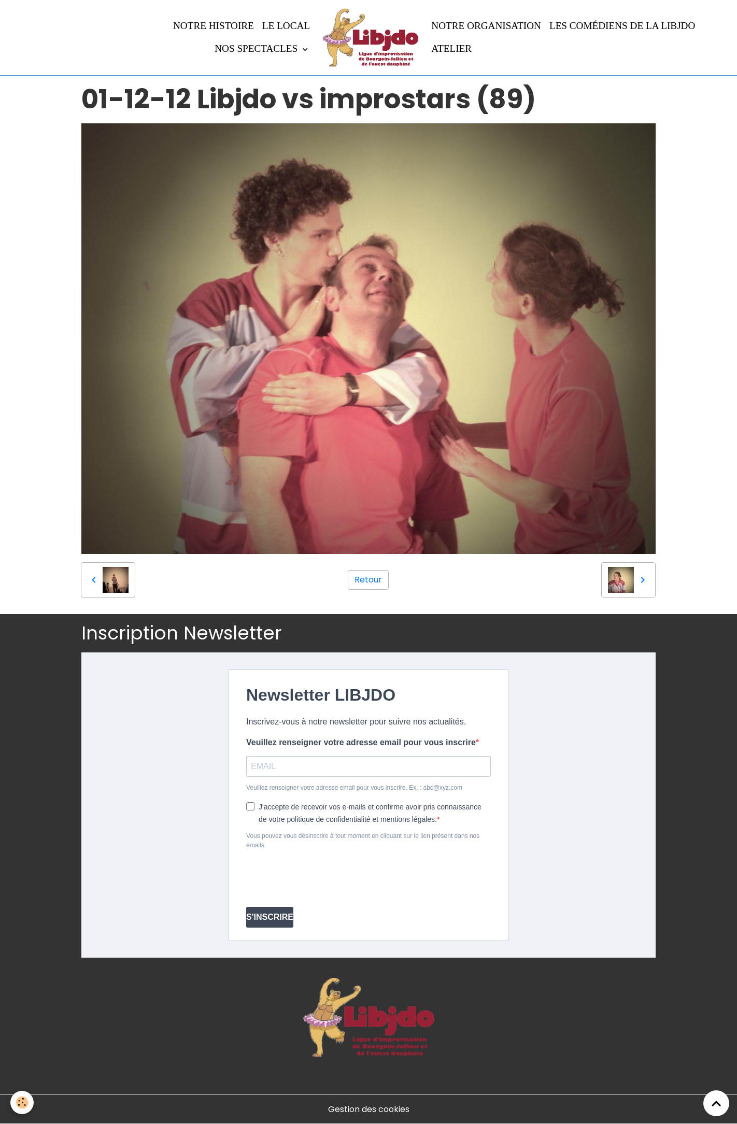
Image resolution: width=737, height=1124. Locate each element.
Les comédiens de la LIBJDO (622, 25)
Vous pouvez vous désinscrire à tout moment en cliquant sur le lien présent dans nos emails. (362, 840)
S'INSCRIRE (269, 917)
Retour (368, 580)
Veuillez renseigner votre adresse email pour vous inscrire (361, 742)
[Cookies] (22, 1102)
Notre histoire (213, 25)
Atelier (451, 48)
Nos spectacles (257, 48)
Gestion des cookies (368, 1109)
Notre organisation (486, 25)
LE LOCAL (286, 25)
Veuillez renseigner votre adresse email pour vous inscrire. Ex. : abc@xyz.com (354, 787)
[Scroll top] (716, 1103)
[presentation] (325, 878)
